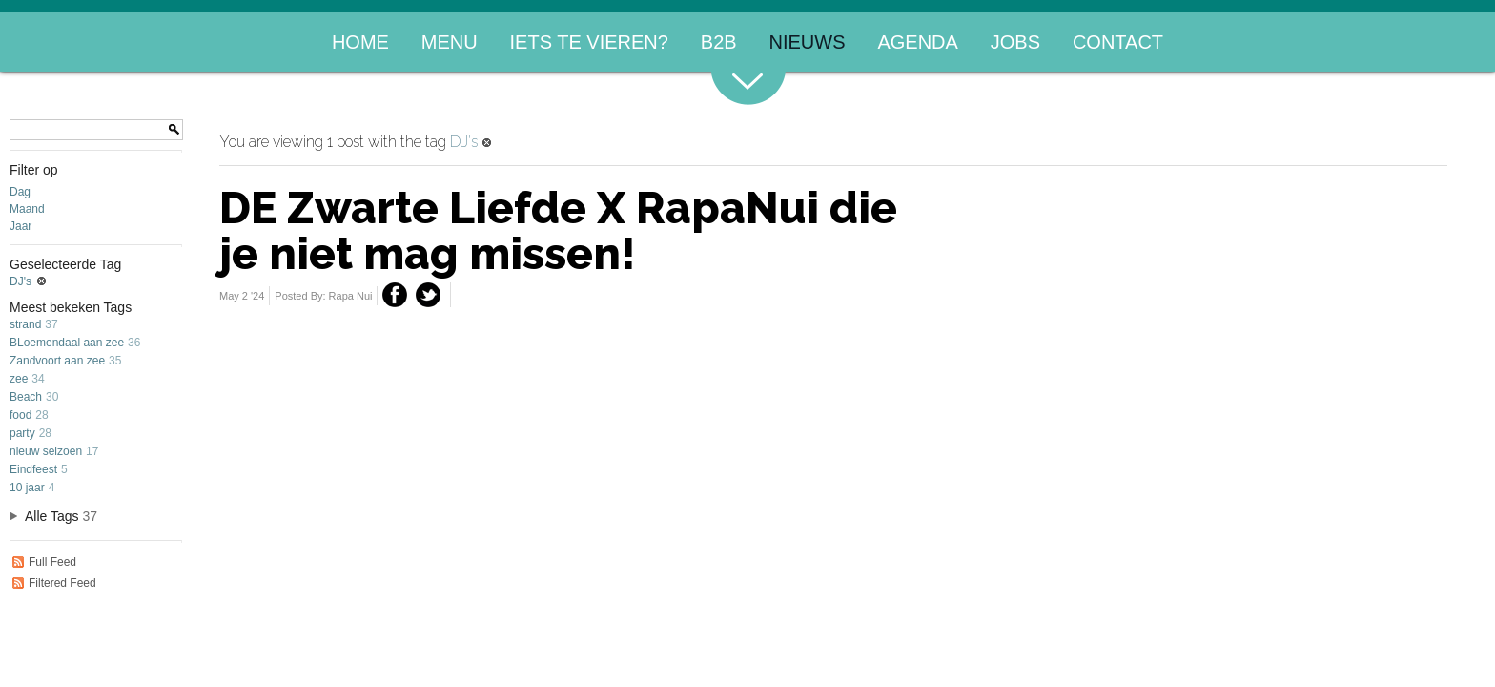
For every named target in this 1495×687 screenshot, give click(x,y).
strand (25, 324)
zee (19, 378)
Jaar (20, 226)
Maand (27, 209)
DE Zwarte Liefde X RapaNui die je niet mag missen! (558, 231)
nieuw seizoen (46, 451)
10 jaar (27, 487)
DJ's (30, 281)
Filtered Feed (53, 583)
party (22, 433)
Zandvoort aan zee (57, 360)
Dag (20, 191)
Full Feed (43, 562)
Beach (26, 397)
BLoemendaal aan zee (67, 342)
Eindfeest (33, 469)
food (20, 415)
